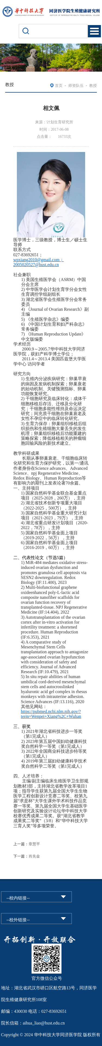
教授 (93, 86)
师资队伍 (76, 86)
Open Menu (94, 31)
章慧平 (34, 844)
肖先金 (34, 856)
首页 (59, 86)
